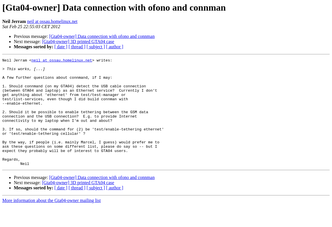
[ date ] (60, 46)
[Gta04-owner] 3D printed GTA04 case (78, 41)
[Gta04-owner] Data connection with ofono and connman (102, 36)
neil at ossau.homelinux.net (52, 21)
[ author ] (114, 46)
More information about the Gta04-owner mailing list (51, 222)
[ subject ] (96, 46)
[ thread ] (76, 46)
